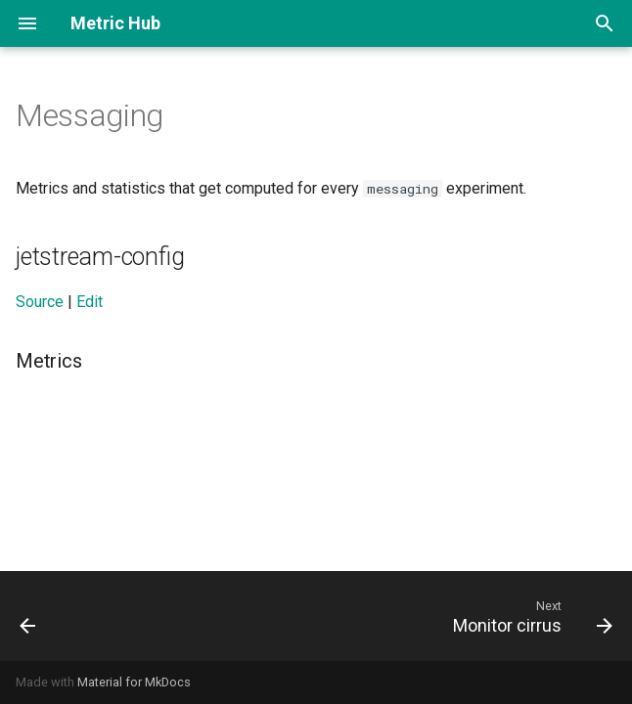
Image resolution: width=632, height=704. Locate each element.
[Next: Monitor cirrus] (528, 616)
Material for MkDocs (134, 682)
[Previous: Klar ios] (29, 616)
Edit (89, 301)
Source (40, 301)
